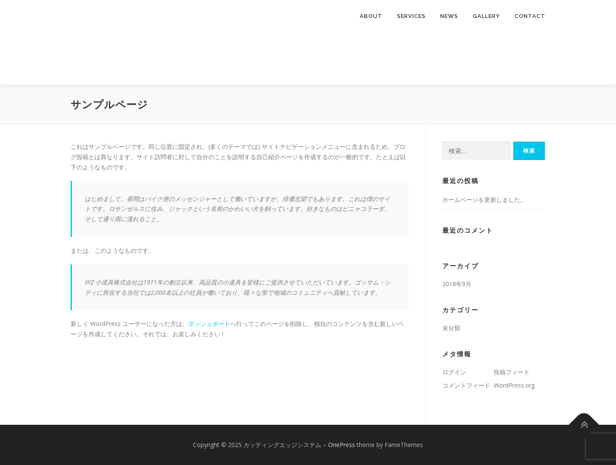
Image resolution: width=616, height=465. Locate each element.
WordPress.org (514, 385)
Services (411, 16)
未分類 (451, 328)
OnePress (341, 445)
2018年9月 (456, 284)
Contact (530, 16)
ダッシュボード (209, 324)
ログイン (454, 372)
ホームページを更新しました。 (484, 199)
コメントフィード (466, 385)
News (449, 16)
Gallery (486, 16)
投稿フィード (512, 372)
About (371, 16)
